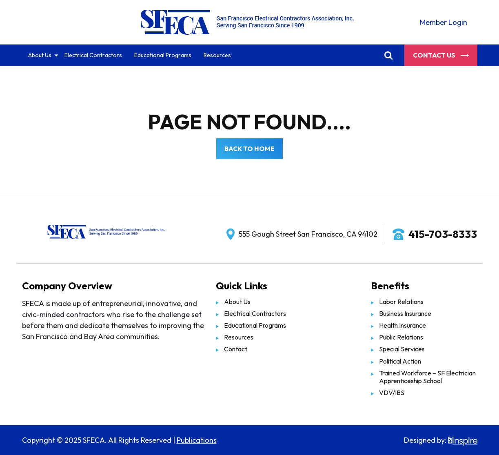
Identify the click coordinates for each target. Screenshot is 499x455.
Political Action (400, 361)
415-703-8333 (442, 234)
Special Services (402, 349)
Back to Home (249, 148)
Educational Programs (162, 55)
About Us (39, 55)
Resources (217, 55)
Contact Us (441, 55)
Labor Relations (401, 301)
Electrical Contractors (93, 55)
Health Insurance (402, 325)
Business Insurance (405, 313)
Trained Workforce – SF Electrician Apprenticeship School (427, 377)
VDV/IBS (391, 392)
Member (443, 22)
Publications (197, 440)
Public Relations (401, 337)
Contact (235, 349)
